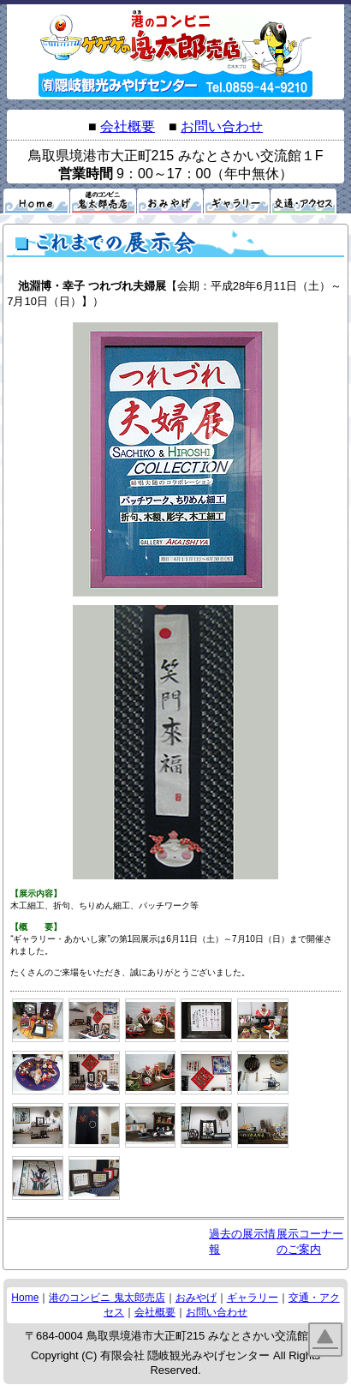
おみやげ (196, 1298)
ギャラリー (252, 1298)
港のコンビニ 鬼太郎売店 (106, 1298)
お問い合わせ (222, 126)
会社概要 (127, 126)
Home (25, 1298)
